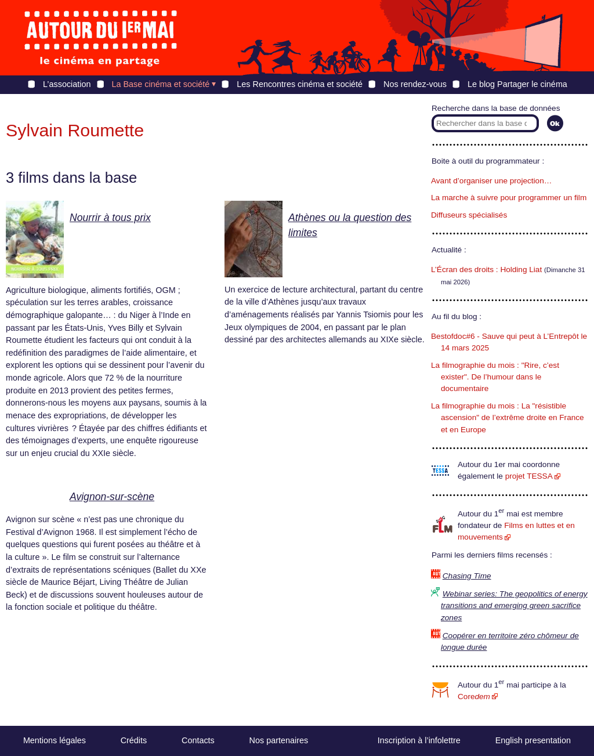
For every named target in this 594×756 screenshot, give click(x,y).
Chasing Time (467, 575)
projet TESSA (529, 476)
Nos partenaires (279, 740)
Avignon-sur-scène (112, 496)
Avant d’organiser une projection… (491, 180)
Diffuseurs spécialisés (469, 215)
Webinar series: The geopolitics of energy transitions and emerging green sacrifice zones (514, 605)
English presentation (533, 740)
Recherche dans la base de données (496, 108)
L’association (66, 84)
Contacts (198, 740)
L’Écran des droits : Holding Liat (486, 269)
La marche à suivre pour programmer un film (508, 197)
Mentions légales (54, 740)
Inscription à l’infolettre (419, 740)
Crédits (134, 740)
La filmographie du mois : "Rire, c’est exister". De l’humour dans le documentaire (495, 377)
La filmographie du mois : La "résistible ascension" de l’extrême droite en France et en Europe (507, 417)
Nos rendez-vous (415, 84)
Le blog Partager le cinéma (517, 84)
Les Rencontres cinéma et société (300, 84)
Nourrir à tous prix (110, 217)
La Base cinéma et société (161, 84)
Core (474, 696)
